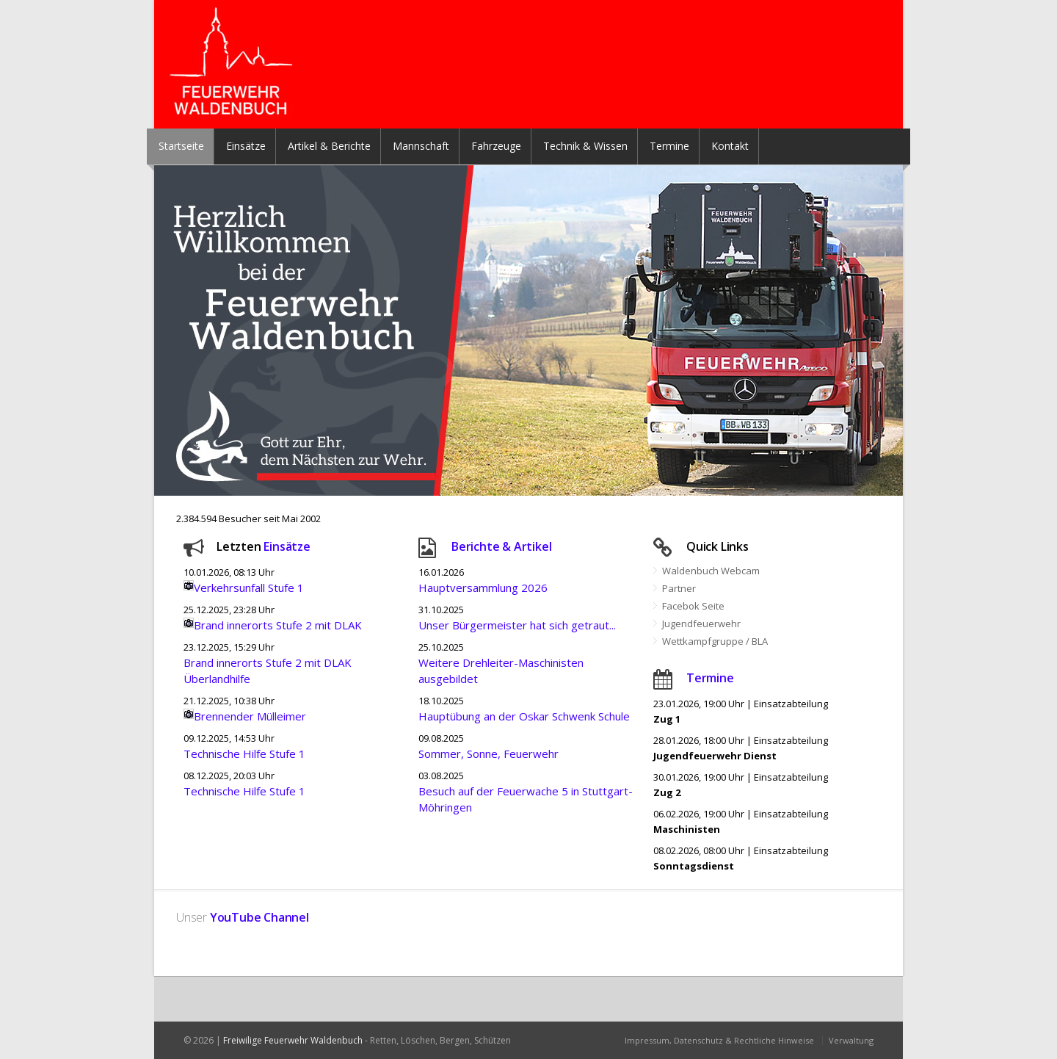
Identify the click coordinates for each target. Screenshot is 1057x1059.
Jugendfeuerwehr (701, 623)
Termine (669, 146)
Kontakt (730, 146)
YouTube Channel (259, 917)
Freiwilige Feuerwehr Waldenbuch (293, 1040)
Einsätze (246, 146)
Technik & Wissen (585, 146)
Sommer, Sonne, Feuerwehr (488, 753)
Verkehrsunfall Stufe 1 (249, 587)
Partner (679, 588)
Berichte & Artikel (501, 546)
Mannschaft (421, 146)
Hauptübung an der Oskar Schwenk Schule (524, 716)
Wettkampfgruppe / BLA (715, 641)
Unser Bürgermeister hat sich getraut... (517, 625)
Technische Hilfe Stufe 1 (244, 753)
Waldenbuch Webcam (711, 570)
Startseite (181, 146)
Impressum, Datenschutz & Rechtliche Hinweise (719, 1040)
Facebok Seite (693, 605)
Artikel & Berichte (329, 146)
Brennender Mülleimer (250, 716)
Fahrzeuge (496, 146)
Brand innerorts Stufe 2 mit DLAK (278, 625)
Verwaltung (851, 1040)
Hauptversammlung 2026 (483, 587)
